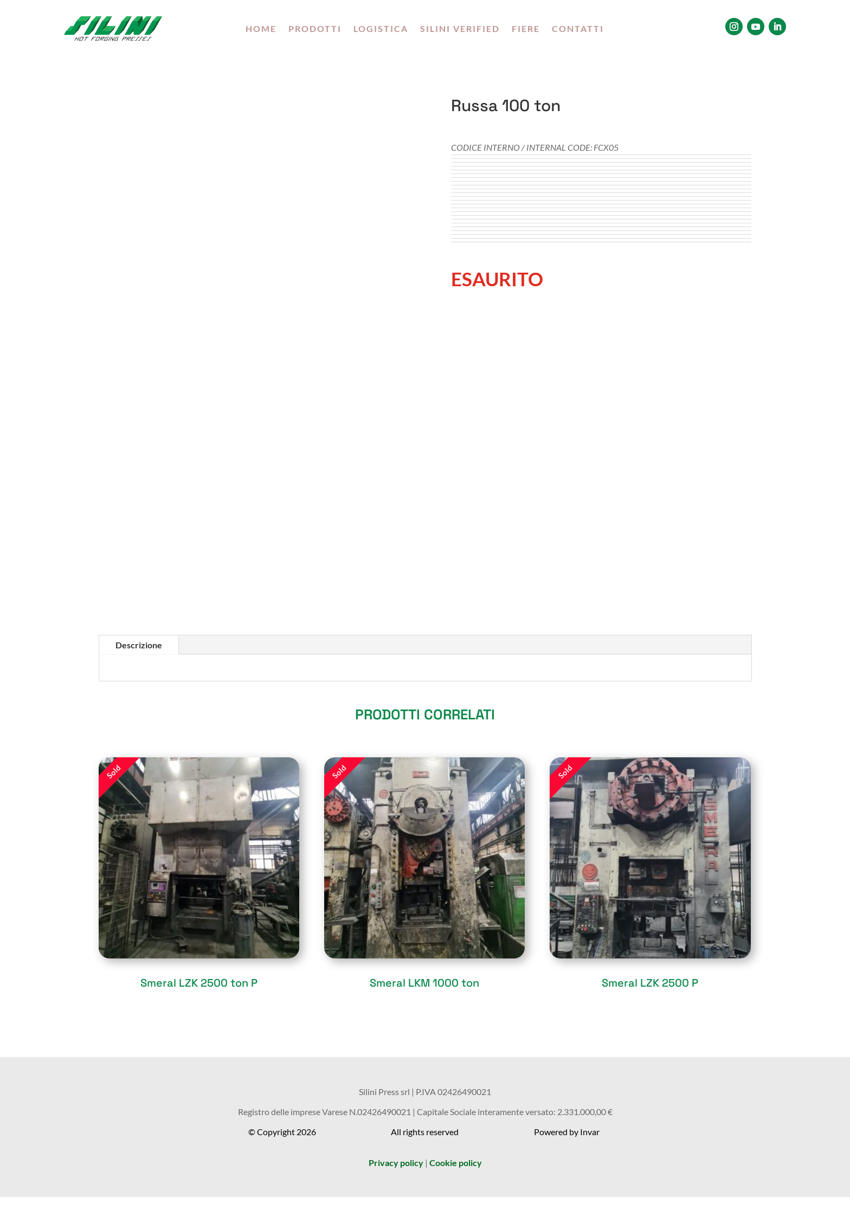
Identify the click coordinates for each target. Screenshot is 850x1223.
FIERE (526, 29)
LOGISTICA (380, 29)
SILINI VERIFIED (460, 29)
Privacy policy (396, 1162)
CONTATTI (578, 29)
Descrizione (138, 645)
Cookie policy (455, 1162)
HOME (261, 29)
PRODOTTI (315, 29)
